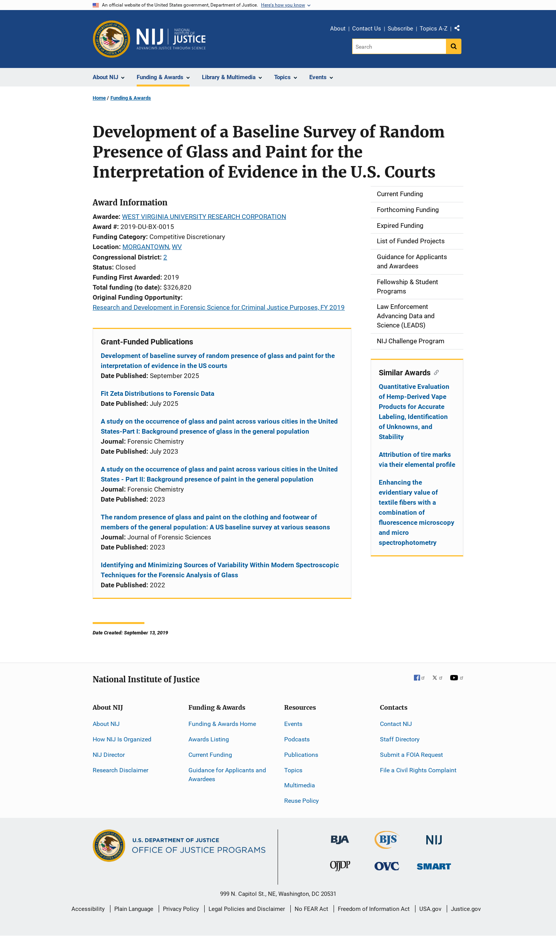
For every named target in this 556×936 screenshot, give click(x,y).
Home (99, 98)
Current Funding (210, 754)
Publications (301, 754)
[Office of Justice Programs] (112, 39)
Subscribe (400, 28)
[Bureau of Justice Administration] (340, 836)
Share (459, 30)
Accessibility (88, 908)
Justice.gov (466, 908)
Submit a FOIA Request (411, 754)
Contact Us (366, 28)
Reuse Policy (301, 800)
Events (293, 723)
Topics (293, 770)
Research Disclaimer (120, 770)
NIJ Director (109, 754)
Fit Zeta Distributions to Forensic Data (157, 393)
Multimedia (299, 785)
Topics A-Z (434, 28)
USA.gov (430, 908)
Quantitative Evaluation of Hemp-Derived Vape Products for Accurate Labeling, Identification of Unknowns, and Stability (414, 412)
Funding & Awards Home (222, 723)
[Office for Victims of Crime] (387, 866)
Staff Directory (400, 739)
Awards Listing (208, 739)
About (338, 28)
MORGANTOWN (145, 247)
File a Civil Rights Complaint (418, 770)
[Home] (171, 39)
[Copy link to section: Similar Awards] (435, 372)
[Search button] (453, 46)
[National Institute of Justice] (434, 836)
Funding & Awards (130, 98)
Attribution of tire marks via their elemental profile (417, 459)
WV (177, 247)
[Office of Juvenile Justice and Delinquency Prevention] (340, 868)
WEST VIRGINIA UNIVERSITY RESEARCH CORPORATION (204, 216)
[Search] (399, 46)
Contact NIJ (396, 723)
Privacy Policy (181, 908)
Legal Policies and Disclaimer (246, 908)
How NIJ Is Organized (122, 739)
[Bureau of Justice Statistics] (387, 845)
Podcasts (297, 739)
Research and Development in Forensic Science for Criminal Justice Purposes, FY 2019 (219, 307)
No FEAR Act (311, 908)
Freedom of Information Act (374, 908)
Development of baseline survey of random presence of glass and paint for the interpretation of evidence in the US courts (218, 361)
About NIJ (106, 723)
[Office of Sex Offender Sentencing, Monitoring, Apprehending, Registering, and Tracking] (434, 864)
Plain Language (133, 908)
